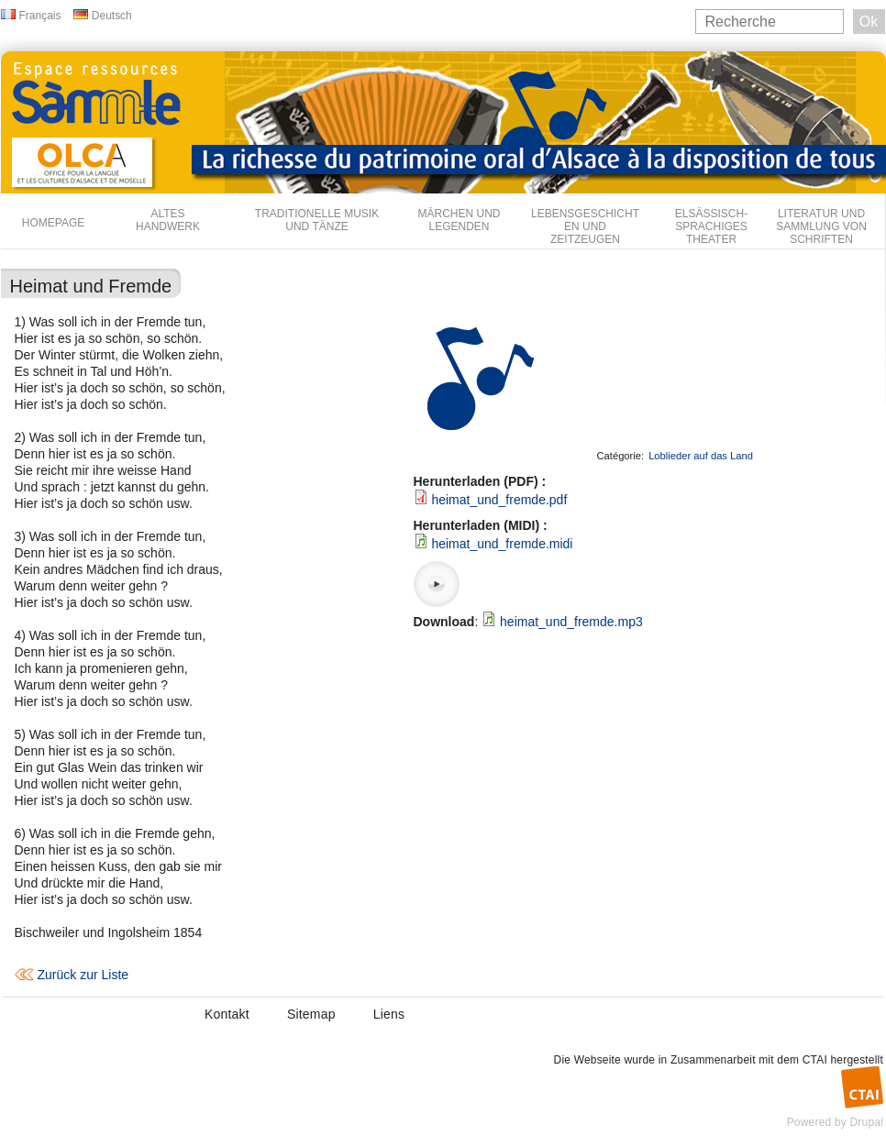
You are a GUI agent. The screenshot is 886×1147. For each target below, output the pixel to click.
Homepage (53, 222)
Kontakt (227, 1014)
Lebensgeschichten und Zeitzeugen (585, 226)
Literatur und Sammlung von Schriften (821, 226)
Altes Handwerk (168, 220)
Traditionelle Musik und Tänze (317, 220)
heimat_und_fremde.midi (501, 543)
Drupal (866, 1122)
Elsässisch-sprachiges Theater (711, 226)
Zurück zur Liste (83, 974)
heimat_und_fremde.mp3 (571, 621)
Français (40, 15)
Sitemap (311, 1014)
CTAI (815, 1059)
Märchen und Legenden (459, 220)
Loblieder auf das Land (700, 455)
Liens (388, 1014)
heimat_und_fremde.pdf (499, 499)
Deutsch (112, 15)
